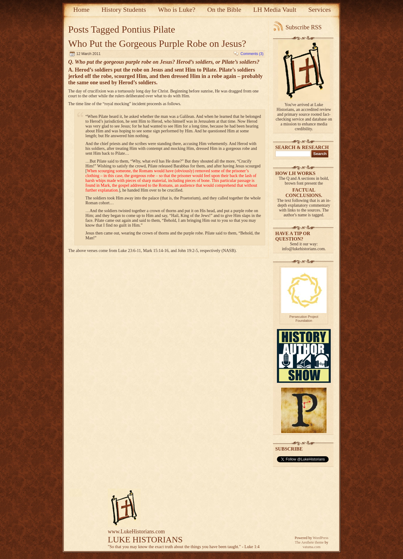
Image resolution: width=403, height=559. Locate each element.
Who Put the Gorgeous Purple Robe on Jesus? (157, 43)
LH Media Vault (275, 9)
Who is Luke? (176, 9)
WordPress (321, 538)
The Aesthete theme (309, 542)
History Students (124, 9)
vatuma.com (311, 547)
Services (319, 9)
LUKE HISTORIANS (145, 539)
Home (81, 9)
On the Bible (224, 9)
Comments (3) (251, 54)
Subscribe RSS (304, 27)
